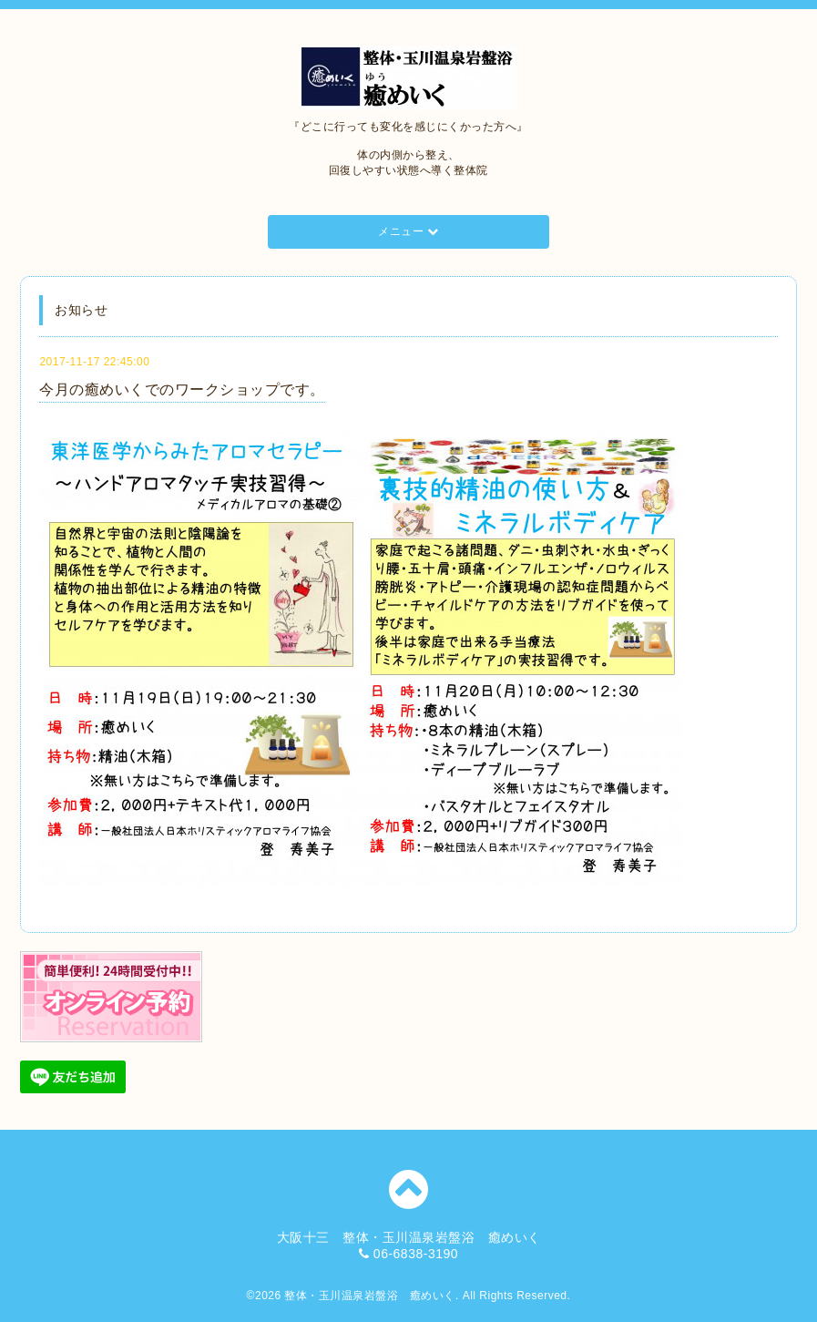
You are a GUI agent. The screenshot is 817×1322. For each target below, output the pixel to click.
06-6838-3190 (415, 1253)
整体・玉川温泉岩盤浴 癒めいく (369, 1295)
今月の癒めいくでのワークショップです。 (182, 389)
